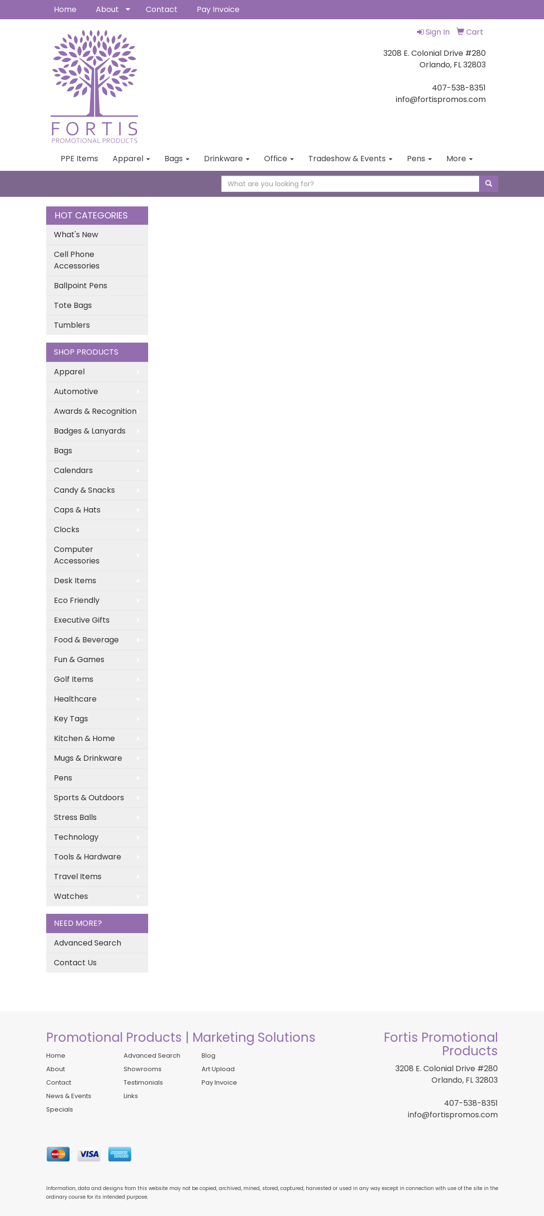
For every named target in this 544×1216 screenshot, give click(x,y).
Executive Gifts (82, 620)
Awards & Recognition (95, 411)
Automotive (76, 391)
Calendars (73, 470)
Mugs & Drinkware (88, 758)
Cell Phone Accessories (77, 260)
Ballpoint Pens (80, 285)
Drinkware (227, 158)
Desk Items (75, 580)
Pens (419, 158)
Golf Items (73, 679)
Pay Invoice (218, 9)
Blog (208, 1055)
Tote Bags (73, 305)
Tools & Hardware (87, 856)
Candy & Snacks (84, 490)
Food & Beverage (86, 639)
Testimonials (143, 1082)
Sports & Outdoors (89, 797)
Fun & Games (79, 659)
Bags (177, 158)
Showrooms (143, 1069)
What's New (76, 234)
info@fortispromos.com (453, 1114)
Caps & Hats (77, 509)
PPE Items (79, 158)
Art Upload (218, 1069)
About (107, 9)
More (459, 158)
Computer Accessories (77, 555)
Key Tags (71, 718)
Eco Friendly (77, 600)
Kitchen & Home (84, 738)
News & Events (68, 1096)
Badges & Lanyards (90, 430)
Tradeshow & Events (350, 158)
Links (131, 1096)
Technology (76, 837)
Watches (71, 896)
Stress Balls (75, 817)
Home (65, 9)
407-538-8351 (471, 1103)
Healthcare (75, 698)
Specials (59, 1109)
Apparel (131, 158)
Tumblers (72, 325)
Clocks (66, 529)
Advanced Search (87, 942)
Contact (161, 9)
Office (279, 158)
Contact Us (75, 962)
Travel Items (77, 876)
